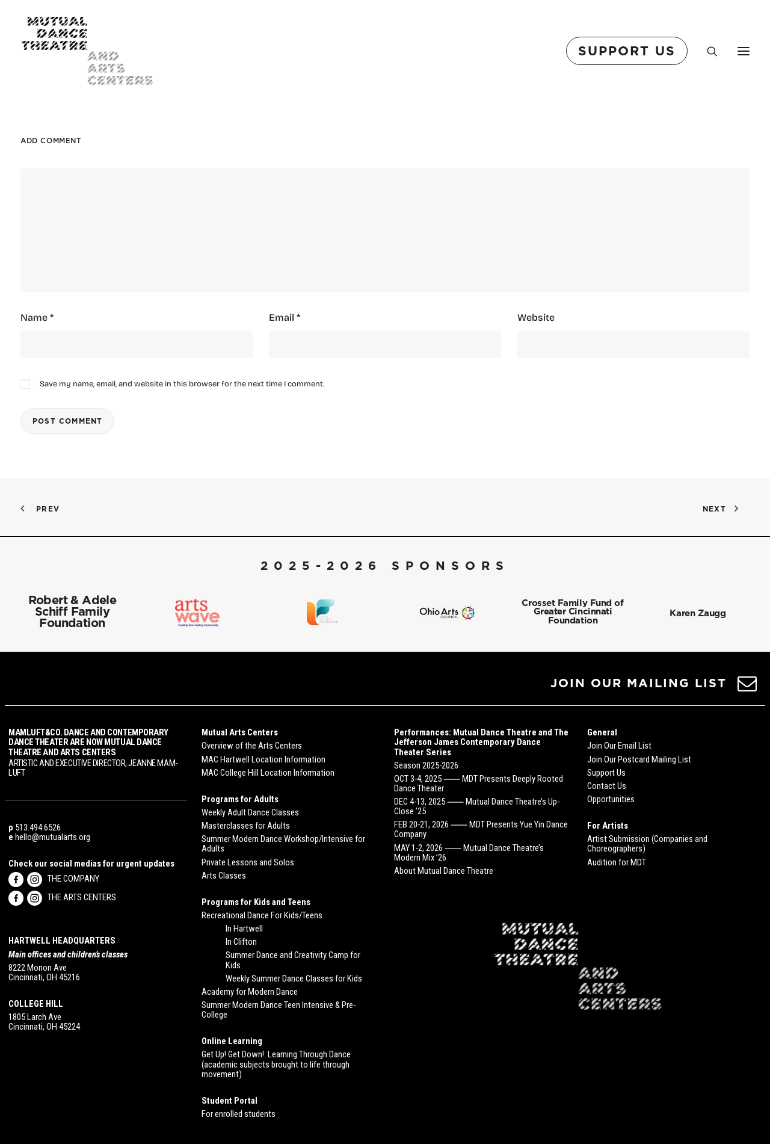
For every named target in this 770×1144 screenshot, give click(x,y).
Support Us (606, 772)
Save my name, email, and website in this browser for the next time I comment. (182, 383)
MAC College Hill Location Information (268, 772)
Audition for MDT (616, 862)
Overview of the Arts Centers (252, 745)
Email (284, 317)
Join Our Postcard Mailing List (639, 759)
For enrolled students (239, 1113)
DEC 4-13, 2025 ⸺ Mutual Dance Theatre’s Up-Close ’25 (476, 806)
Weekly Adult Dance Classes (250, 812)
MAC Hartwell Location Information (263, 759)
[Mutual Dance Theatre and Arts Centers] (86, 50)
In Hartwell (244, 928)
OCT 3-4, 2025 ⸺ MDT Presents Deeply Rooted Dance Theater (478, 783)
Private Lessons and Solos (248, 862)
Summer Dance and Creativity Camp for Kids (293, 960)
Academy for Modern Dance (250, 991)
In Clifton (241, 941)
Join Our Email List (619, 745)
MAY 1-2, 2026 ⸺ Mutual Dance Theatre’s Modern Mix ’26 (469, 853)
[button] (747, 687)
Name (37, 317)
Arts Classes (224, 875)
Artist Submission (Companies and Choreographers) (647, 843)
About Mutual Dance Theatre (443, 870)
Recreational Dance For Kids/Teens (262, 915)
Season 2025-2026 (426, 765)
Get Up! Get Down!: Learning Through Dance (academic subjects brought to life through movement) (276, 1064)
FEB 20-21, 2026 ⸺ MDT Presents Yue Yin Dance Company (481, 829)
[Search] (707, 51)
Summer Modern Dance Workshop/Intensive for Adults (283, 843)
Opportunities (611, 799)
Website (536, 317)
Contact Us (606, 786)
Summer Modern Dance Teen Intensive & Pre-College (279, 1010)
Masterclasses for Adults (246, 825)
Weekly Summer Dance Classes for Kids (294, 978)
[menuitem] (629, 51)
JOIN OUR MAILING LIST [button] (638, 683)
